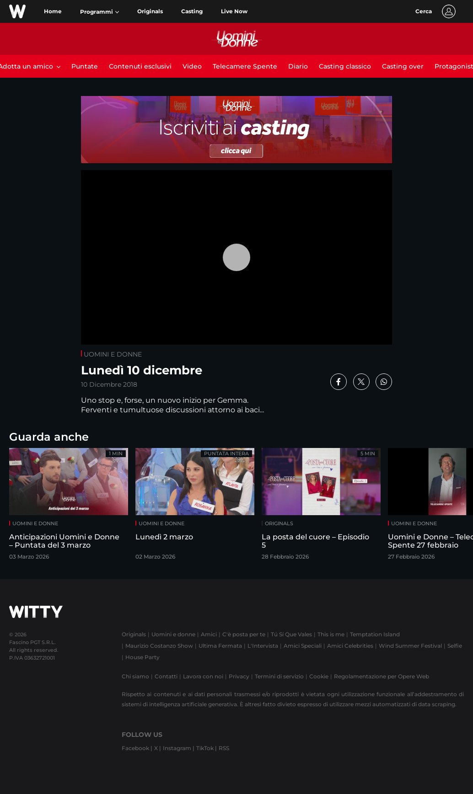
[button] (99, 12)
